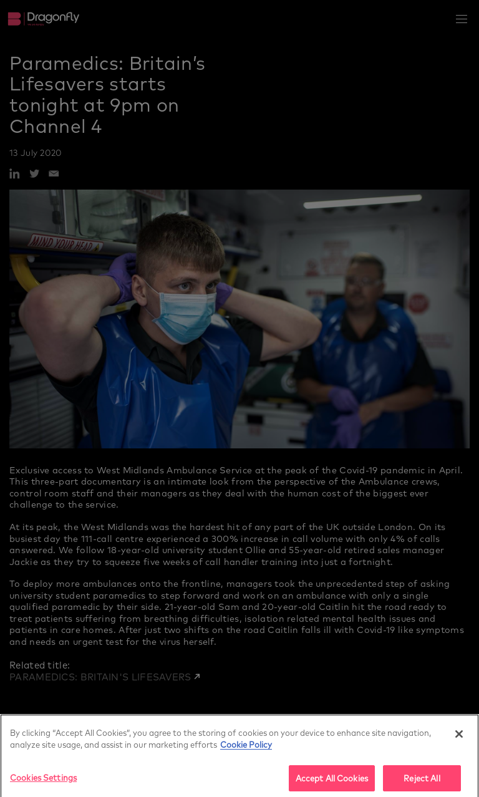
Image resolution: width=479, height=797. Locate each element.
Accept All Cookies (332, 781)
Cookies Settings (43, 780)
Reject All (422, 781)
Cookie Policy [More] (246, 747)
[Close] (459, 736)
